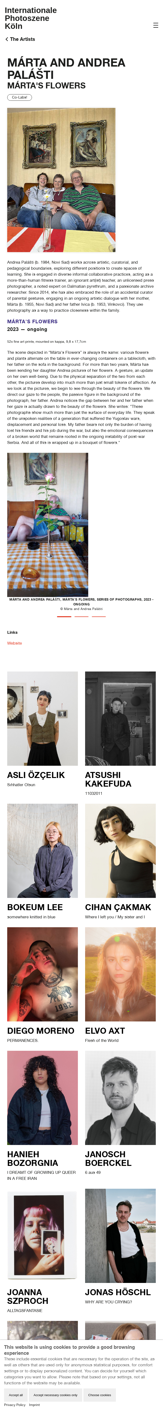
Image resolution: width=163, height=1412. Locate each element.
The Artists (22, 39)
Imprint (34, 1405)
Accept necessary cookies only (55, 1395)
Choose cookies (99, 1395)
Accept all (16, 1395)
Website (14, 643)
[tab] (64, 616)
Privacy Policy (14, 1405)
